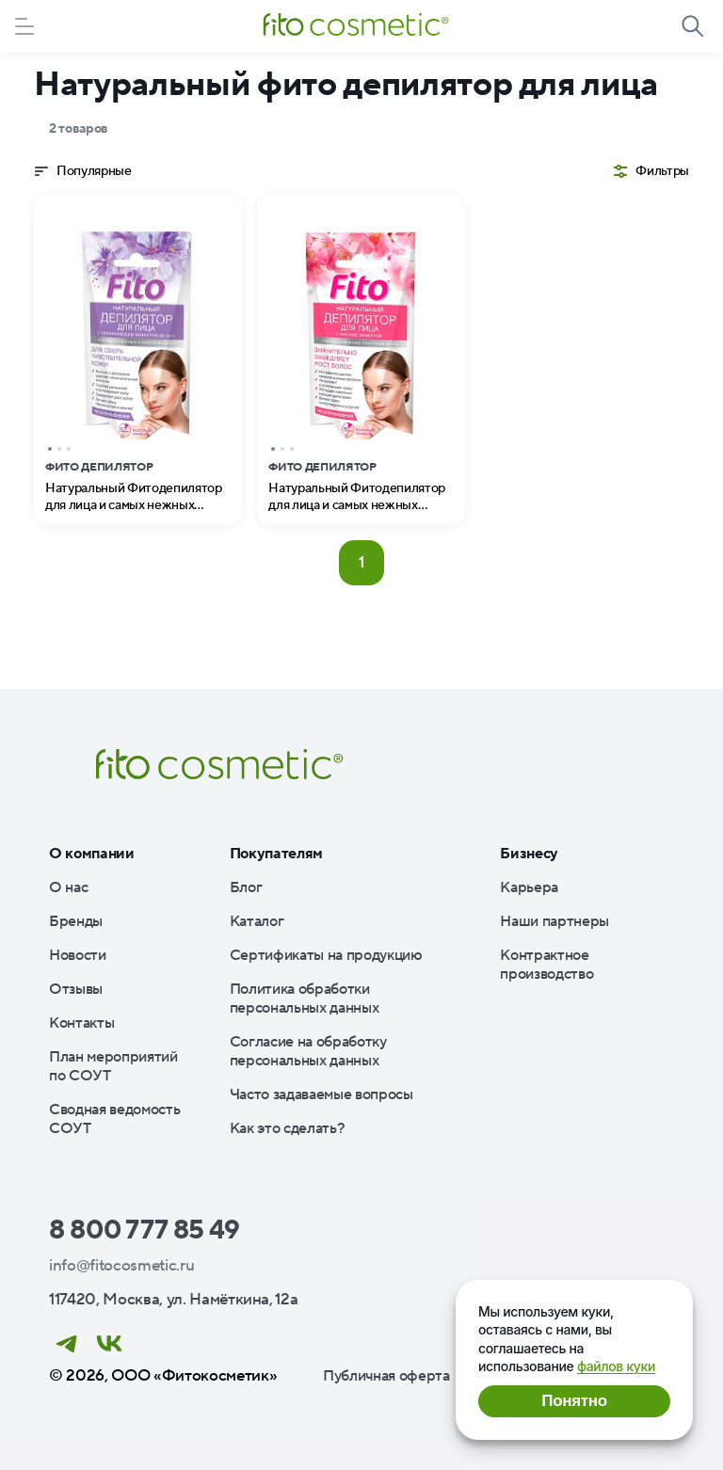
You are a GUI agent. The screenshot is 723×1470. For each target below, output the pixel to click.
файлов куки (616, 1366)
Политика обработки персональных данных (304, 998)
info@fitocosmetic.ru (121, 1265)
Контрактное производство (546, 964)
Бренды (76, 921)
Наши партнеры (554, 921)
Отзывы (76, 989)
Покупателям (276, 853)
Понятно (573, 1401)
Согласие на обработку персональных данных (308, 1051)
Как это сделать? (287, 1128)
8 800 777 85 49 (144, 1230)
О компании (92, 853)
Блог (246, 887)
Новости (77, 955)
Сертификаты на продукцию (326, 955)
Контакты (81, 1023)
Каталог (257, 921)
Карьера (529, 887)
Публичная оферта (386, 1375)
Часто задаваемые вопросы (321, 1094)
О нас (68, 887)
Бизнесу (529, 853)
